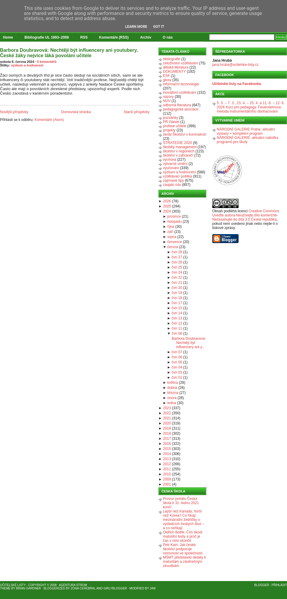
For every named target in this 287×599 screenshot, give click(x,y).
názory (168, 97)
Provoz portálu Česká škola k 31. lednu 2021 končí (181, 503)
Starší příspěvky (136, 112)
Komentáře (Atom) (49, 120)
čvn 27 (177, 257)
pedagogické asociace (181, 109)
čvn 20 (177, 288)
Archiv (145, 37)
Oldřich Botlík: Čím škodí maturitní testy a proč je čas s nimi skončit (182, 536)
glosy (167, 80)
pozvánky (170, 118)
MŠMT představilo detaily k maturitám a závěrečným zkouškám (184, 561)
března (172, 393)
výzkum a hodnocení (27, 65)
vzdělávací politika (177, 176)
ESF (166, 76)
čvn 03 (177, 372)
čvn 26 (177, 262)
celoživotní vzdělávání (180, 63)
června (172, 247)
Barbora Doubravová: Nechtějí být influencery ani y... (189, 342)
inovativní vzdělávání (179, 92)
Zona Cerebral (83, 588)
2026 (167, 201)
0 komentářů (47, 61)
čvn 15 (177, 308)
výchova (169, 159)
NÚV (166, 101)
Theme (5, 588)
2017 (167, 438)
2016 (167, 444)
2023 (167, 408)
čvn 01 (177, 377)
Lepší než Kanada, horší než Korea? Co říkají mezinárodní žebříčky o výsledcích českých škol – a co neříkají (183, 519)
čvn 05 (177, 362)
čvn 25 (177, 267)
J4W (153, 588)
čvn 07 (177, 352)
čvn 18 (177, 298)
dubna (172, 388)
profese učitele (174, 126)
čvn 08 (177, 333)
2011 (167, 469)
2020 (167, 423)
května (172, 382)
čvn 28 (177, 252)
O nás (167, 37)
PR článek (171, 122)
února (172, 398)
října (170, 227)
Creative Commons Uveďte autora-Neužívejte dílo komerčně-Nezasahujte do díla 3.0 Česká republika (245, 215)
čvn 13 (177, 318)
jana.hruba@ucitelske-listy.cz (235, 65)
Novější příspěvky (14, 112)
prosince (174, 216)
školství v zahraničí (178, 155)
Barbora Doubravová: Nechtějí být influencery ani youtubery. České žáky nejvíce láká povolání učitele (69, 53)
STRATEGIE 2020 (177, 143)
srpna (171, 237)
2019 (167, 428)
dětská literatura (175, 67)
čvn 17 (177, 303)
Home (8, 37)
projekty (169, 130)
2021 (167, 418)
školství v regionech (178, 151)
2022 (167, 413)
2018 (167, 433)
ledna (171, 403)
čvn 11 (177, 328)
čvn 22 (177, 277)
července (174, 242)
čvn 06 (177, 357)
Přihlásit (279, 585)
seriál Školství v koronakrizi (184, 134)
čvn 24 (177, 272)
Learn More (136, 27)
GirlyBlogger (115, 588)
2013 (167, 459)
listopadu (174, 221)
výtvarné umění (175, 164)
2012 (167, 464)
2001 (167, 484)
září (170, 232)
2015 (167, 449)
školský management (180, 147)
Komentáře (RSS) (114, 37)
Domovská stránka (76, 112)
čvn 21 (177, 282)
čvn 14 (177, 313)
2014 (167, 454)
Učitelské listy (13, 585)
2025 (167, 206)
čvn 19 (177, 293)
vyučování (171, 168)
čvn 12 (177, 323)
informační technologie (181, 84)
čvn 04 (177, 367)
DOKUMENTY (174, 71)
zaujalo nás (172, 185)
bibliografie (171, 59)
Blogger (261, 585)
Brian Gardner (28, 588)
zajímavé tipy (173, 180)
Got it (158, 27)
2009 (167, 479)
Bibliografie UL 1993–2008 (47, 37)
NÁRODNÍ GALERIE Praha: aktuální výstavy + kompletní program (246, 131)
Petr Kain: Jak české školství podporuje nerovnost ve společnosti (182, 549)
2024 (167, 211)
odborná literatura (177, 105)
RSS (84, 37)
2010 (167, 474)
